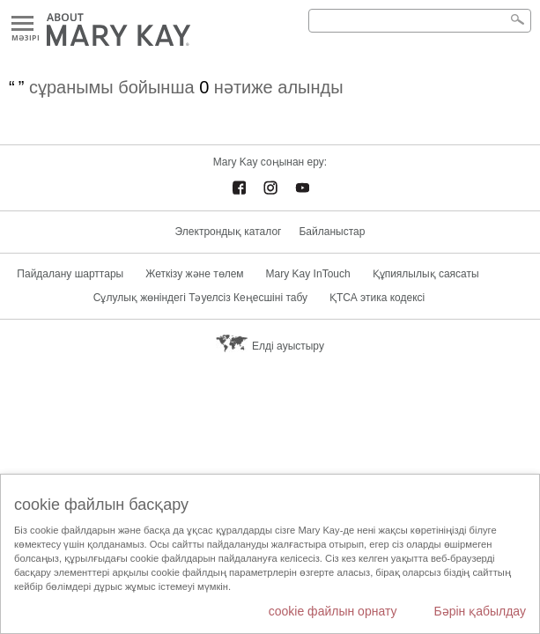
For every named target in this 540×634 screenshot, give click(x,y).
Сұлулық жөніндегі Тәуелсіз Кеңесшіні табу (200, 297)
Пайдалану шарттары (70, 274)
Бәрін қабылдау (479, 611)
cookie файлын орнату (333, 611)
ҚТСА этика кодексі (377, 297)
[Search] (419, 21)
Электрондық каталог (228, 231)
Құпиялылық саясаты (426, 274)
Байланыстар (332, 231)
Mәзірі (22, 24)
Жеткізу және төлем (194, 274)
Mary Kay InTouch (308, 274)
